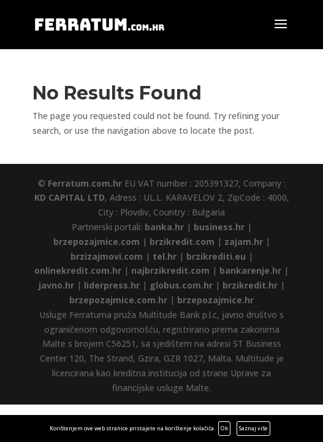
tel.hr (165, 256)
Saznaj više (253, 428)
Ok (224, 428)
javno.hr (56, 285)
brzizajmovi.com (106, 256)
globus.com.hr (181, 285)
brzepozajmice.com (96, 241)
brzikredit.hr (250, 285)
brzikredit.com (182, 241)
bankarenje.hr (250, 270)
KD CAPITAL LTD (69, 197)
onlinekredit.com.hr (77, 270)
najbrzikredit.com (170, 270)
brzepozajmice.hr (215, 300)
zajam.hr (243, 241)
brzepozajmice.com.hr (118, 300)
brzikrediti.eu (216, 256)
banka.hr (164, 227)
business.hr (219, 227)
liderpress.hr (112, 285)
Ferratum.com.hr (85, 183)
